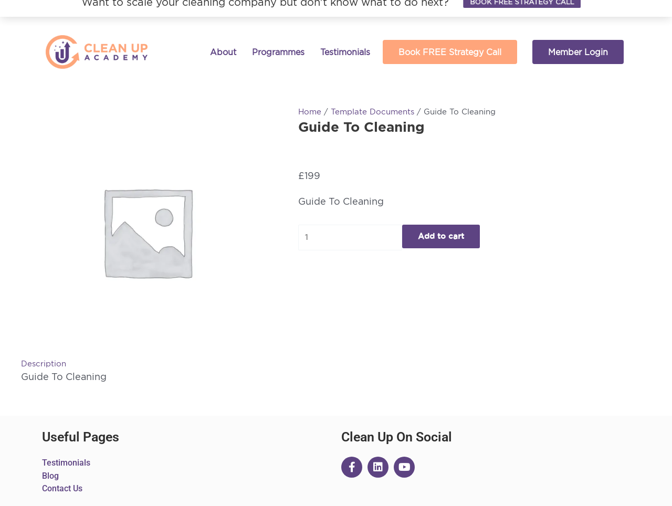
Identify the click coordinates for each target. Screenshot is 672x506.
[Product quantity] (350, 237)
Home (309, 111)
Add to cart (441, 236)
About (223, 52)
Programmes (278, 52)
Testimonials (345, 52)
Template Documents (372, 111)
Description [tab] (43, 363)
